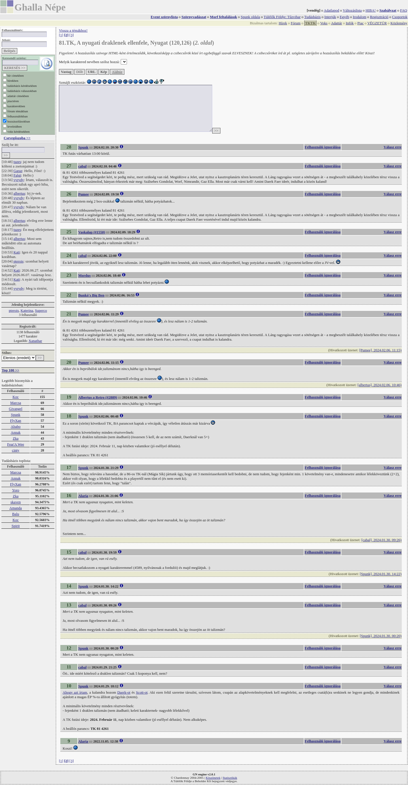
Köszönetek (213, 777)
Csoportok (399, 17)
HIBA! (371, 10)
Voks (324, 23)
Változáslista (352, 10)
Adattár (336, 23)
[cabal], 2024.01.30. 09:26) (381, 540)
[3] (71, 35)
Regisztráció (379, 17)
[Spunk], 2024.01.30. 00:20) (380, 636)
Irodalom (359, 17)
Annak (16, 432)
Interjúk (330, 17)
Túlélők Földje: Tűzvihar (282, 17)
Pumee (83, 194)
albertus (19, 193)
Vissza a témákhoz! (73, 30)
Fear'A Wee (15, 444)
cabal (82, 166)
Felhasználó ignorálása (323, 147)
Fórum (296, 23)
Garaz (18, 171)
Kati (17, 252)
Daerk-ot (123, 692)
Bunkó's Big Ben (91, 295)
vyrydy (19, 180)
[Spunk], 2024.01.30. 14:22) (380, 574)
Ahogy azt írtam (75, 692)
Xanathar (35, 341)
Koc (15, 397)
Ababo (16, 426)
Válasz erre (392, 147)
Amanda (15, 508)
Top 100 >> (10, 370)
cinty (15, 450)
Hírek (283, 23)
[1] (61, 35)
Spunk (15, 414)
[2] (66, 35)
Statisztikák (230, 777)
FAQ (403, 10)
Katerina (27, 310)
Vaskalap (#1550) (91, 232)
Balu (15, 514)
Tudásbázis (312, 17)
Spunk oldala (250, 17)
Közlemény (398, 23)
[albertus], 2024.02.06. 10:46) (379, 385)
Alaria (83, 496)
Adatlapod (331, 10)
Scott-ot (142, 692)
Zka (15, 438)
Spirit (16, 526)
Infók (350, 23)
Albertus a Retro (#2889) (97, 397)
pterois (19, 261)
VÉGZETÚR (377, 23)
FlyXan (15, 420)
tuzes (17, 162)
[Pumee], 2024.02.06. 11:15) (380, 350)
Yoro (15, 490)
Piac (360, 23)
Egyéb (344, 17)
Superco (41, 310)
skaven (15, 502)
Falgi (17, 175)
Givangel (15, 409)
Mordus (84, 275)
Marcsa (15, 403)
